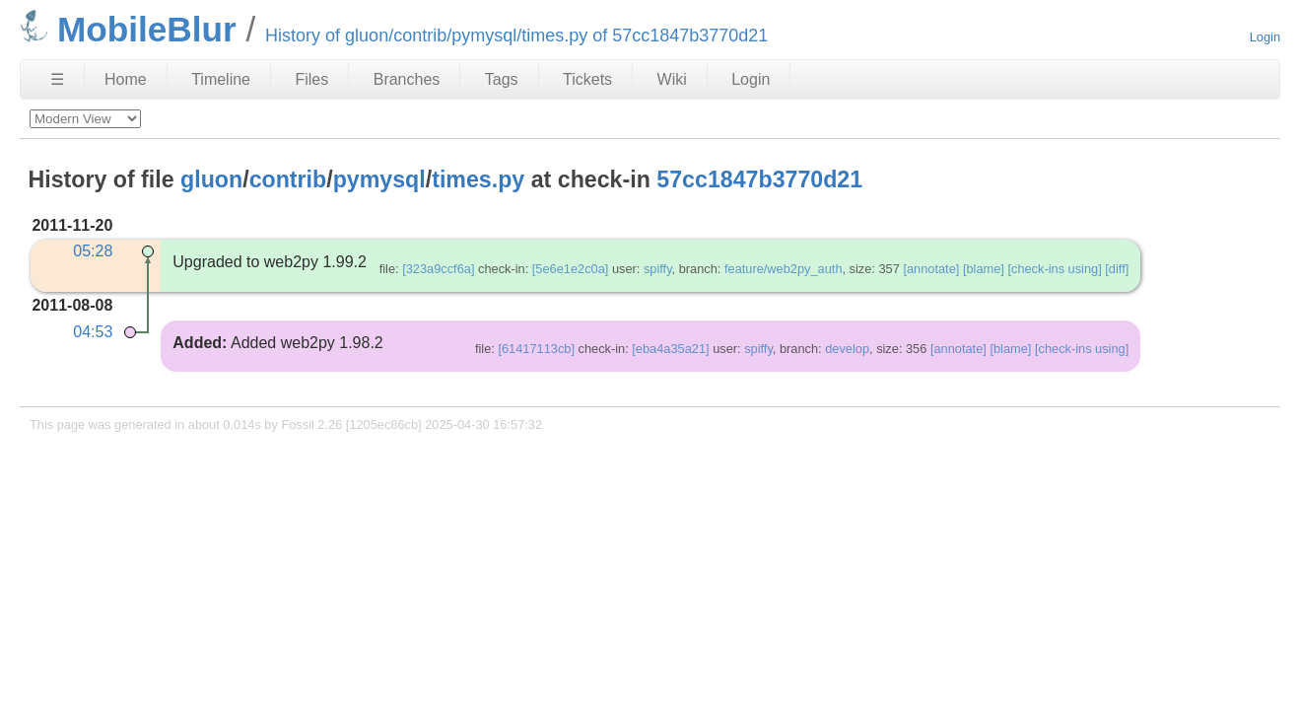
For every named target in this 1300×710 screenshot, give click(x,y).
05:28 (92, 251)
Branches (407, 79)
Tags (501, 79)
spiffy (658, 268)
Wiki (672, 79)
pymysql (379, 179)
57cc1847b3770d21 (759, 179)
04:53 (92, 331)
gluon (211, 179)
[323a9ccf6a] (438, 268)
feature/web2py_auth (783, 268)
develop (847, 348)
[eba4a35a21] (670, 348)
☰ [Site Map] (57, 79)
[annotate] (931, 268)
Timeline (220, 79)
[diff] (1117, 268)
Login (1265, 37)
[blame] (983, 268)
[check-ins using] (1054, 268)
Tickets (587, 79)
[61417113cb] (536, 348)
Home (125, 79)
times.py (478, 179)
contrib (288, 179)
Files (311, 79)
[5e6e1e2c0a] (570, 268)
